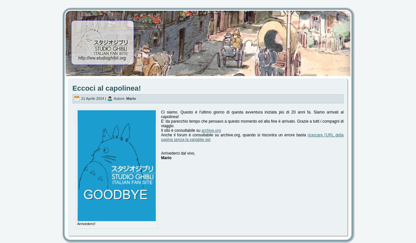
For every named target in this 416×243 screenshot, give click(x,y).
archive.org (211, 130)
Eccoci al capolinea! (106, 88)
